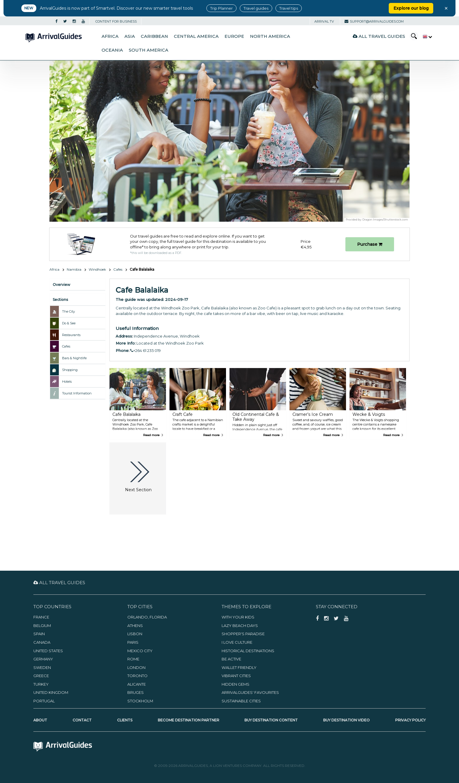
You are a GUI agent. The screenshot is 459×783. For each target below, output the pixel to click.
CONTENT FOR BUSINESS (116, 21)
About (40, 720)
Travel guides (256, 8)
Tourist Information (77, 393)
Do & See (69, 323)
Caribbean (154, 36)
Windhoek (97, 269)
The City (68, 311)
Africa (110, 36)
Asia (129, 36)
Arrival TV (324, 21)
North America (270, 36)
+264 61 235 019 (145, 350)
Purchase (369, 244)
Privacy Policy (410, 720)
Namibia (74, 269)
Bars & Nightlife (74, 358)
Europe (234, 36)
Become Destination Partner (188, 720)
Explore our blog (411, 8)
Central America (196, 36)
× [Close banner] (446, 8)
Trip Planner (221, 8)
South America (148, 50)
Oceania (112, 50)
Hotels (67, 381)
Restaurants (71, 335)
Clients (124, 720)
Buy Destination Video (346, 720)
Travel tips (288, 8)
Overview (61, 284)
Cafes (117, 269)
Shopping (70, 370)
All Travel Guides (379, 36)
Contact (82, 720)
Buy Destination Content (271, 720)
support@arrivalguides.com (374, 21)
